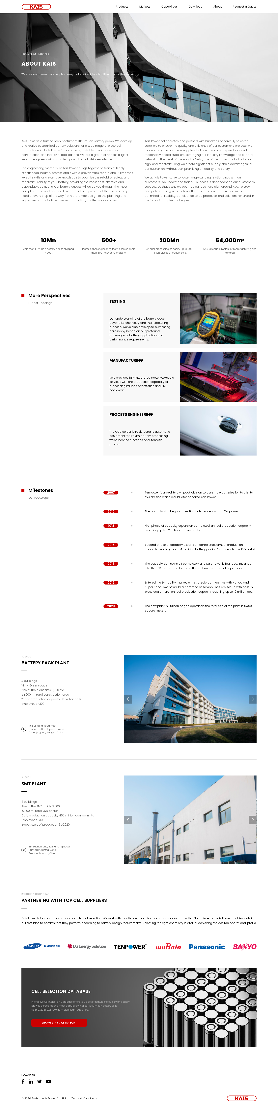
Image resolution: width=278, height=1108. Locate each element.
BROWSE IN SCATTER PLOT (59, 1023)
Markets (144, 7)
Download (195, 7)
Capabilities (169, 7)
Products (122, 7)
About (217, 7)
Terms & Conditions (84, 1098)
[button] (128, 699)
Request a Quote (245, 7)
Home (24, 53)
